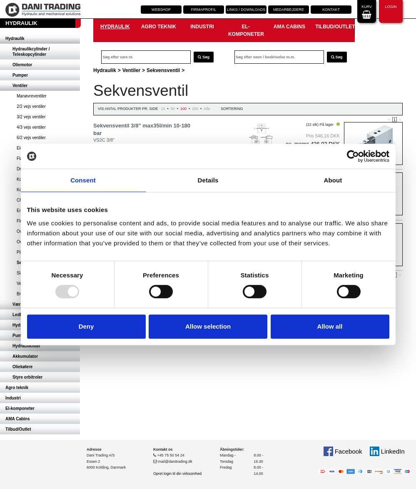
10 (163, 109)
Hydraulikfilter (26, 346)
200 (195, 109)
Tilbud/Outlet (18, 429)
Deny (86, 326)
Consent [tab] (83, 180)
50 (173, 109)
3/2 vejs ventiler (31, 117)
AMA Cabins (17, 419)
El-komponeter (20, 408)
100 (183, 109)
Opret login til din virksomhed (177, 474)
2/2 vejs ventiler (31, 106)
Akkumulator (25, 356)
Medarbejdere (288, 9)
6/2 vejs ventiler (31, 137)
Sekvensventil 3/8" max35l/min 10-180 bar (141, 129)
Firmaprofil (204, 9)
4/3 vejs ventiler (31, 127)
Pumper (20, 75)
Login (390, 11)
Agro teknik (16, 387)
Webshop (161, 9)
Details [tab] (208, 180)
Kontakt (331, 9)
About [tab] (333, 180)
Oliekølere (22, 366)
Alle (207, 109)
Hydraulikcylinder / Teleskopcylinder (31, 52)
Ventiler (19, 85)
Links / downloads (246, 9)
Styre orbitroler (27, 377)
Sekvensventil (163, 70)
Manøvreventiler (32, 96)
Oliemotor (22, 64)
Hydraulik (15, 38)
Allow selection (208, 326)
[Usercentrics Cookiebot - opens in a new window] (352, 156)
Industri (13, 398)
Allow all (330, 326)
